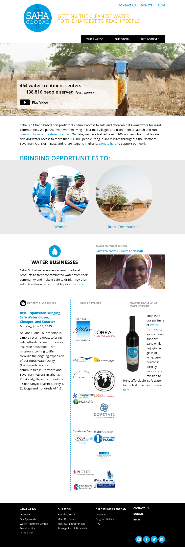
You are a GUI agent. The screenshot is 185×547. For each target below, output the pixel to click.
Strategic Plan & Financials (72, 528)
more (76, 284)
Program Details (105, 519)
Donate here (108, 143)
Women (61, 226)
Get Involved (150, 39)
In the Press (26, 533)
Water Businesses (54, 262)
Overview (25, 514)
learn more (84, 92)
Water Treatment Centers (34, 523)
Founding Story (66, 514)
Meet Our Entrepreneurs (71, 523)
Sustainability (27, 528)
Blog (161, 5)
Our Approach (28, 519)
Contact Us (127, 5)
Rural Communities (124, 226)
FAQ (98, 523)
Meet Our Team (66, 519)
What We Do (94, 39)
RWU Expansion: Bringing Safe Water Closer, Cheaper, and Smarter (40, 317)
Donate (146, 5)
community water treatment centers (45, 134)
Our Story (122, 39)
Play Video (40, 102)
